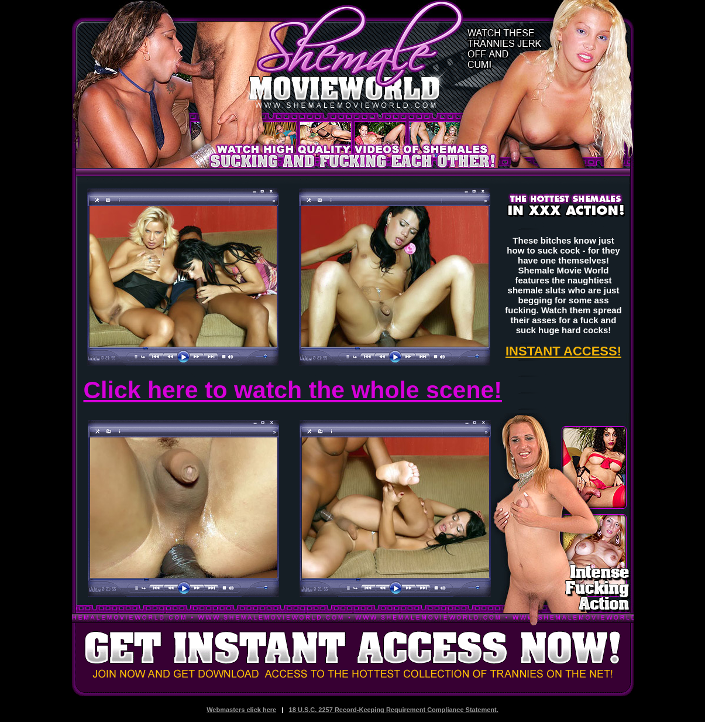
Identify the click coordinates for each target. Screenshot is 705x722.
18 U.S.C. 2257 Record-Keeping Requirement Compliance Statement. (393, 709)
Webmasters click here (241, 709)
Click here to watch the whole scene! (293, 390)
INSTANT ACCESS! (563, 351)
